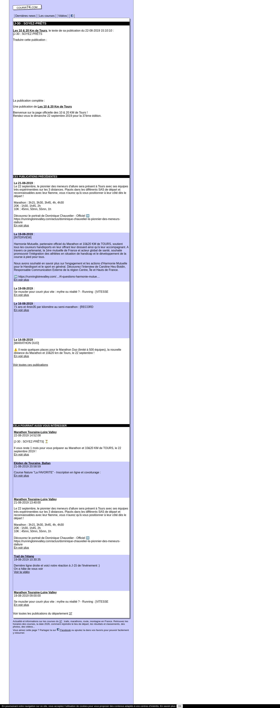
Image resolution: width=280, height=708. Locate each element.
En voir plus (21, 225)
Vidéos (62, 15)
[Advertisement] (43, 69)
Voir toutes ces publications (30, 364)
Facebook (64, 630)
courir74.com (27, 7)
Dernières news (25, 15)
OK (179, 706)
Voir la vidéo (22, 572)
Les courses (46, 15)
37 (70, 613)
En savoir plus (167, 706)
